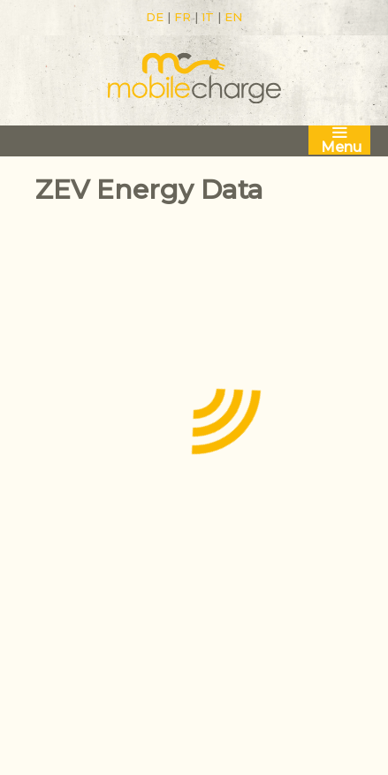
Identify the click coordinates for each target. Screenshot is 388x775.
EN (233, 17)
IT (208, 17)
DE (155, 17)
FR (182, 17)
